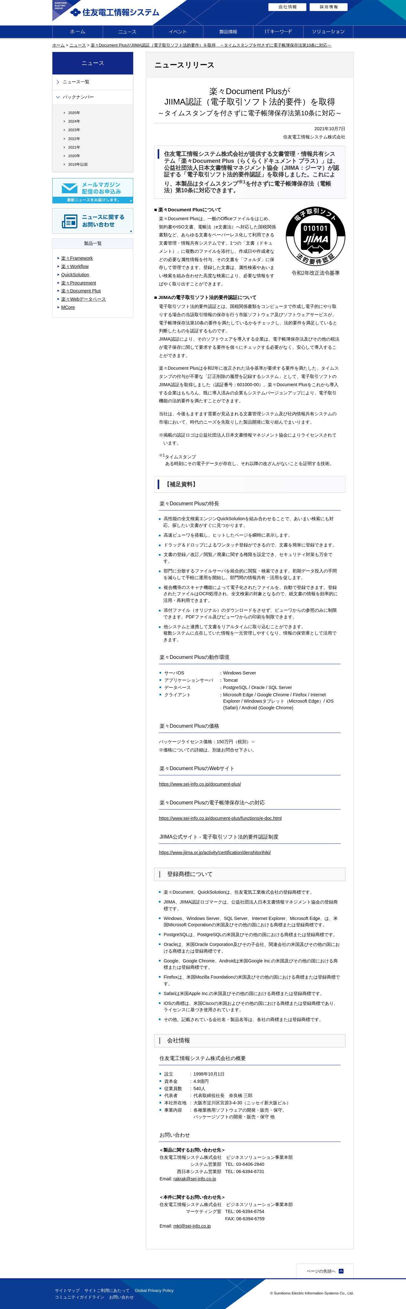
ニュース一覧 (76, 82)
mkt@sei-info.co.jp (192, 1226)
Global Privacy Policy (154, 1290)
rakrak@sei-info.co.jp (195, 1178)
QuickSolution (75, 274)
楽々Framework (77, 258)
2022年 (74, 139)
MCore (68, 307)
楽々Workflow (75, 266)
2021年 (74, 147)
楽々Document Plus (81, 290)
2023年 (74, 130)
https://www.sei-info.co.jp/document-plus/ (200, 784)
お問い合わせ (121, 1297)
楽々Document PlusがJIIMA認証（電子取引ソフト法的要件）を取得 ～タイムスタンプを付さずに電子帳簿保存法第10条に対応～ (211, 45)
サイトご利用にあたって (107, 1290)
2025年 (74, 113)
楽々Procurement (78, 282)
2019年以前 (78, 164)
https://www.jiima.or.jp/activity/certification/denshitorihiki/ (215, 852)
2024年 (74, 121)
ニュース (77, 45)
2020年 (74, 156)
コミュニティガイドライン (79, 1297)
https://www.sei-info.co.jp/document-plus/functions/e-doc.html (220, 818)
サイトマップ (67, 1290)
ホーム (58, 45)
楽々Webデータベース (83, 299)
